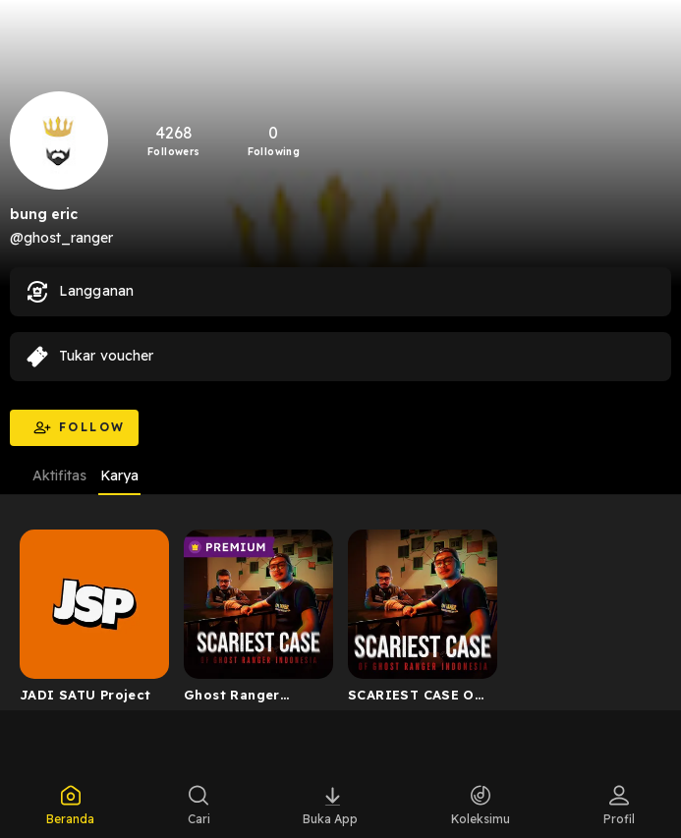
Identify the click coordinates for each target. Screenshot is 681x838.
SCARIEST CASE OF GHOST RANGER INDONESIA (415, 698)
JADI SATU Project (85, 694)
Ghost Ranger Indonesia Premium (251, 698)
